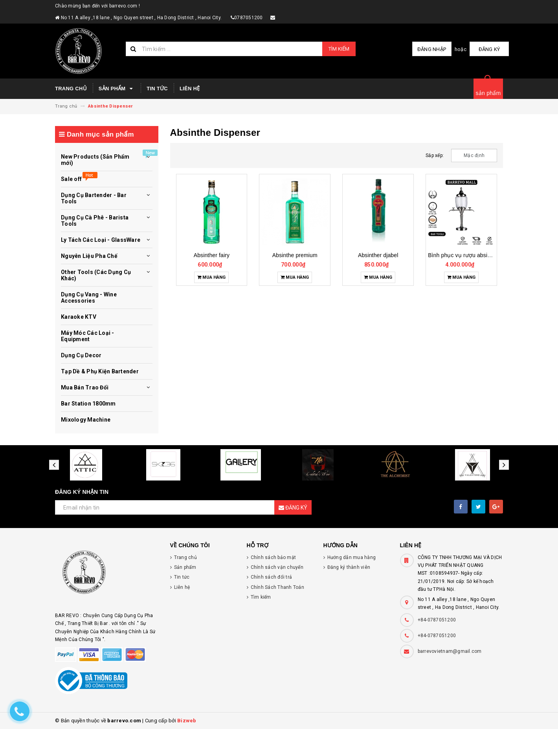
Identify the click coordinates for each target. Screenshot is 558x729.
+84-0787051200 (437, 620)
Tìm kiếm (339, 49)
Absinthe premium (295, 255)
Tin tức (157, 88)
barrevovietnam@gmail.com (450, 651)
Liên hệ (190, 88)
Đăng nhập (431, 49)
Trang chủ (71, 88)
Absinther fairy (211, 255)
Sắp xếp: (435, 155)
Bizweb (186, 721)
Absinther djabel (378, 255)
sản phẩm (488, 93)
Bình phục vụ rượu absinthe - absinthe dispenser (489, 255)
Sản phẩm (117, 89)
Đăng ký (489, 49)
